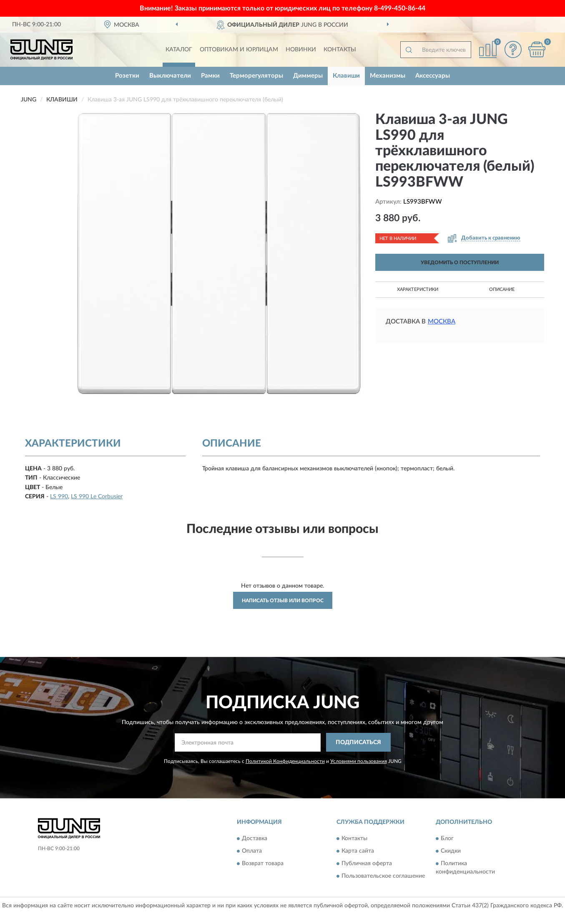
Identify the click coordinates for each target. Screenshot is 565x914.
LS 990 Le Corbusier (97, 497)
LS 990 (59, 497)
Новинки (301, 50)
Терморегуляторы (256, 76)
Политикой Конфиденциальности (285, 761)
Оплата (252, 851)
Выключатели (170, 76)
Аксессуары (432, 76)
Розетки (127, 76)
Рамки (210, 76)
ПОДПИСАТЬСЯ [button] (358, 742)
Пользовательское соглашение (383, 876)
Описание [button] (502, 289)
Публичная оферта (367, 863)
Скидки (451, 851)
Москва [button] (441, 321)
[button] (513, 49)
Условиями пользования (358, 761)
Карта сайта (358, 851)
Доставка (254, 838)
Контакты (340, 50)
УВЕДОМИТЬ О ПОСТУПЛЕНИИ (460, 262)
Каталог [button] (179, 50)
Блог (447, 838)
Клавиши (346, 76)
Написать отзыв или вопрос (283, 600)
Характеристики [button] (417, 289)
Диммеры (308, 76)
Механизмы (387, 76)
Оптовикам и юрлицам (239, 50)
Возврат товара (263, 863)
